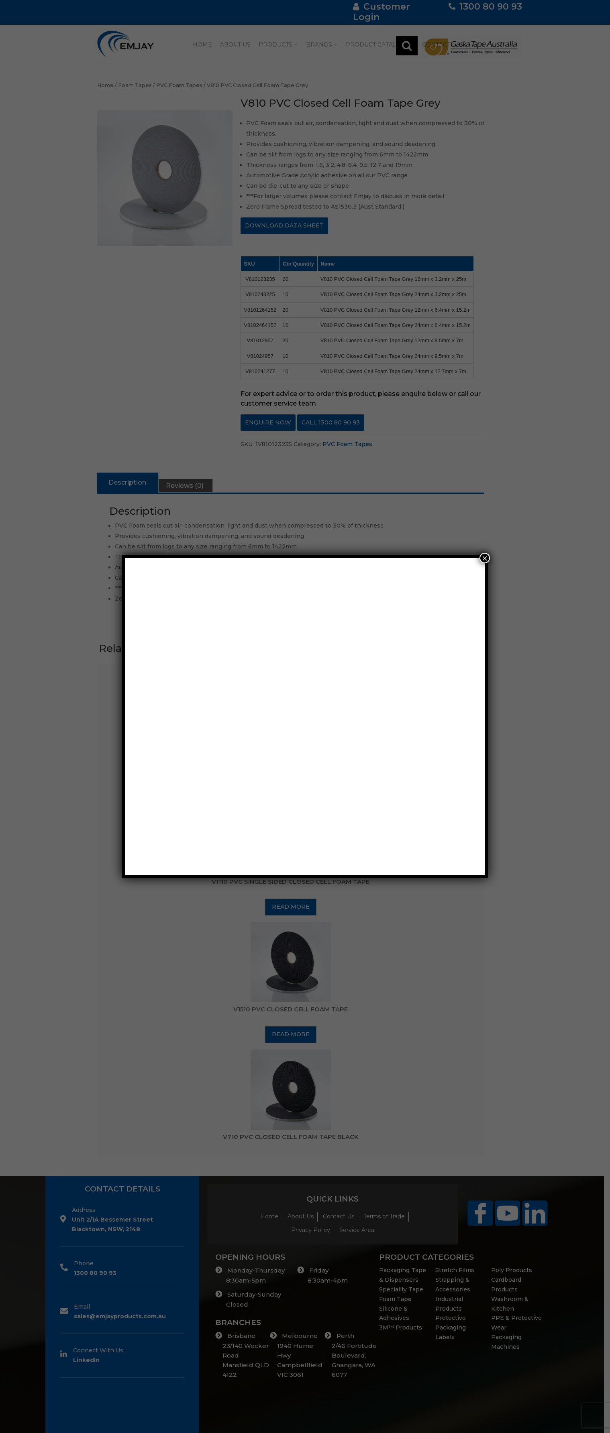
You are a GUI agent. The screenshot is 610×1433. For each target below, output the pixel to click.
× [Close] (485, 558)
